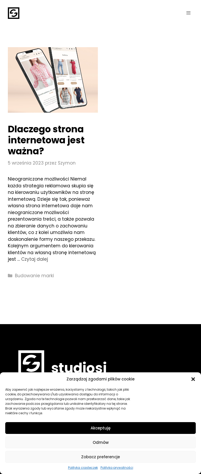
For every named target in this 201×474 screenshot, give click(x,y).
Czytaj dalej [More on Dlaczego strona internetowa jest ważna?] (34, 259)
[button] (193, 379)
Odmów (101, 442)
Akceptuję (100, 428)
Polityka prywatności (116, 467)
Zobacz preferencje (100, 457)
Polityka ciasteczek (83, 467)
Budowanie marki (34, 276)
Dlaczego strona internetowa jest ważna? (46, 140)
